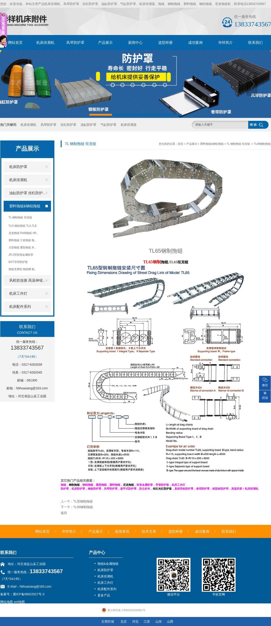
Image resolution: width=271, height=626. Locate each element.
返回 (64, 513)
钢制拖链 (74, 484)
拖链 (164, 262)
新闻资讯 (122, 531)
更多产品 (103, 595)
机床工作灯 (105, 582)
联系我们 (255, 42)
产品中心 (97, 552)
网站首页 (15, 42)
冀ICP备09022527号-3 (28, 594)
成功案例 (195, 42)
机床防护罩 (105, 570)
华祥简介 (225, 42)
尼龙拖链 (128, 484)
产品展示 (105, 42)
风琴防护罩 (75, 42)
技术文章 (149, 531)
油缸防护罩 (88, 124)
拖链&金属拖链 (107, 563)
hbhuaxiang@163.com (32, 388)
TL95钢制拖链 (83, 507)
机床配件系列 (106, 589)
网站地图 (6, 602)
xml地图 (19, 602)
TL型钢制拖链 (83, 501)
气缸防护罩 (108, 124)
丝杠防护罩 (68, 124)
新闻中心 (135, 42)
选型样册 (165, 42)
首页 (180, 143)
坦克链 (182, 262)
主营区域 (107, 621)
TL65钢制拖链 (262, 143)
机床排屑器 (129, 124)
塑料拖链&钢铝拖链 (212, 143)
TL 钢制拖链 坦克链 (238, 143)
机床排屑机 (45, 42)
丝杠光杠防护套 (162, 488)
